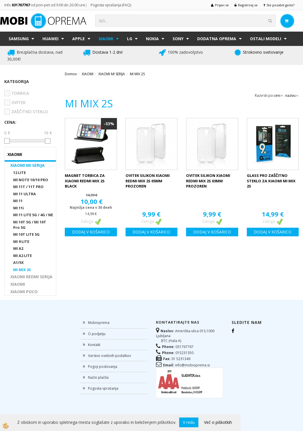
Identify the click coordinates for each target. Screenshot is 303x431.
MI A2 (18, 248)
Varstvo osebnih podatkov (109, 355)
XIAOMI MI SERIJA (27, 165)
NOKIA (152, 38)
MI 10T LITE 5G (26, 234)
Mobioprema (99, 322)
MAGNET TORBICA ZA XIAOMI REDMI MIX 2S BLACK (85, 181)
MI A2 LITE (22, 255)
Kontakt (94, 344)
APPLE (78, 38)
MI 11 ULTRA (24, 193)
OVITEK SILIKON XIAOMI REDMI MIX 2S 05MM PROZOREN (148, 181)
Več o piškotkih (218, 422)
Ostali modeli (265, 38)
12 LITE (19, 172)
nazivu (292, 95)
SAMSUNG (19, 38)
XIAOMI (106, 38)
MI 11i (18, 207)
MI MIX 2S (22, 269)
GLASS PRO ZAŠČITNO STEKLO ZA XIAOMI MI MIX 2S (271, 181)
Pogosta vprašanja (103, 388)
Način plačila (98, 377)
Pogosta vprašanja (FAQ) (111, 4)
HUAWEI (50, 38)
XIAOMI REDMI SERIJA (31, 276)
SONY (178, 38)
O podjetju (96, 333)
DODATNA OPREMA (216, 38)
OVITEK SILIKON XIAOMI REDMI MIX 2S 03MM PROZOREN (208, 181)
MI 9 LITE (21, 241)
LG (129, 38)
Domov (71, 73)
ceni (279, 95)
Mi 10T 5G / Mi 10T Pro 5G (29, 224)
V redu (189, 422)
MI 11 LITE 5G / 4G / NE (33, 214)
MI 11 (18, 200)
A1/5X (18, 262)
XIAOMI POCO (24, 291)
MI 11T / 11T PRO (28, 186)
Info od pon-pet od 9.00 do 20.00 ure (44, 4)
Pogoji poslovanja (102, 366)
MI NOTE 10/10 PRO (30, 179)
